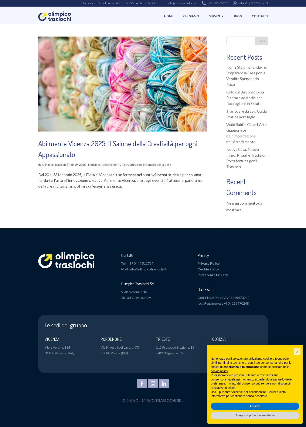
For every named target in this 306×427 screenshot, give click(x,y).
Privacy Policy (209, 263)
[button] (297, 351)
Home (168, 16)
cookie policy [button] (219, 371)
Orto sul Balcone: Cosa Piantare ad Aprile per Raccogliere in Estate (245, 98)
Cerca (261, 41)
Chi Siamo (191, 16)
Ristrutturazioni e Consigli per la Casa (146, 164)
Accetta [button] (255, 406)
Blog (238, 16)
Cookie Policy (208, 269)
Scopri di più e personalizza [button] (255, 415)
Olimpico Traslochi (54, 164)
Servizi (214, 16)
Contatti (260, 16)
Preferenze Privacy (213, 275)
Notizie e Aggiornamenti (104, 164)
